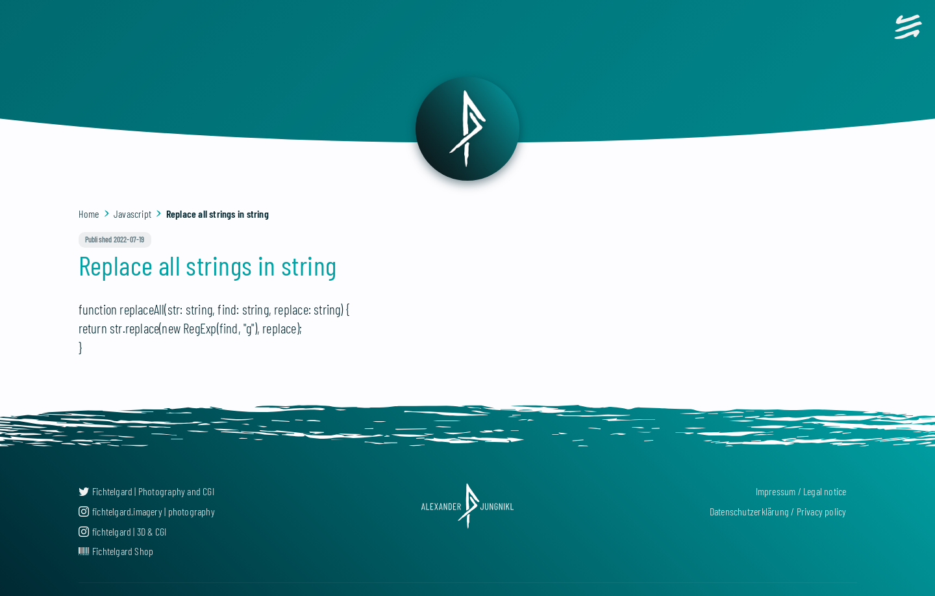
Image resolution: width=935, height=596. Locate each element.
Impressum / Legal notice (801, 491)
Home (89, 213)
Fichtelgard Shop (116, 551)
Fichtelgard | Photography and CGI (146, 491)
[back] (467, 129)
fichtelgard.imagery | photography (147, 511)
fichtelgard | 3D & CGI (123, 531)
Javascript (132, 213)
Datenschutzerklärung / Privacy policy (778, 511)
